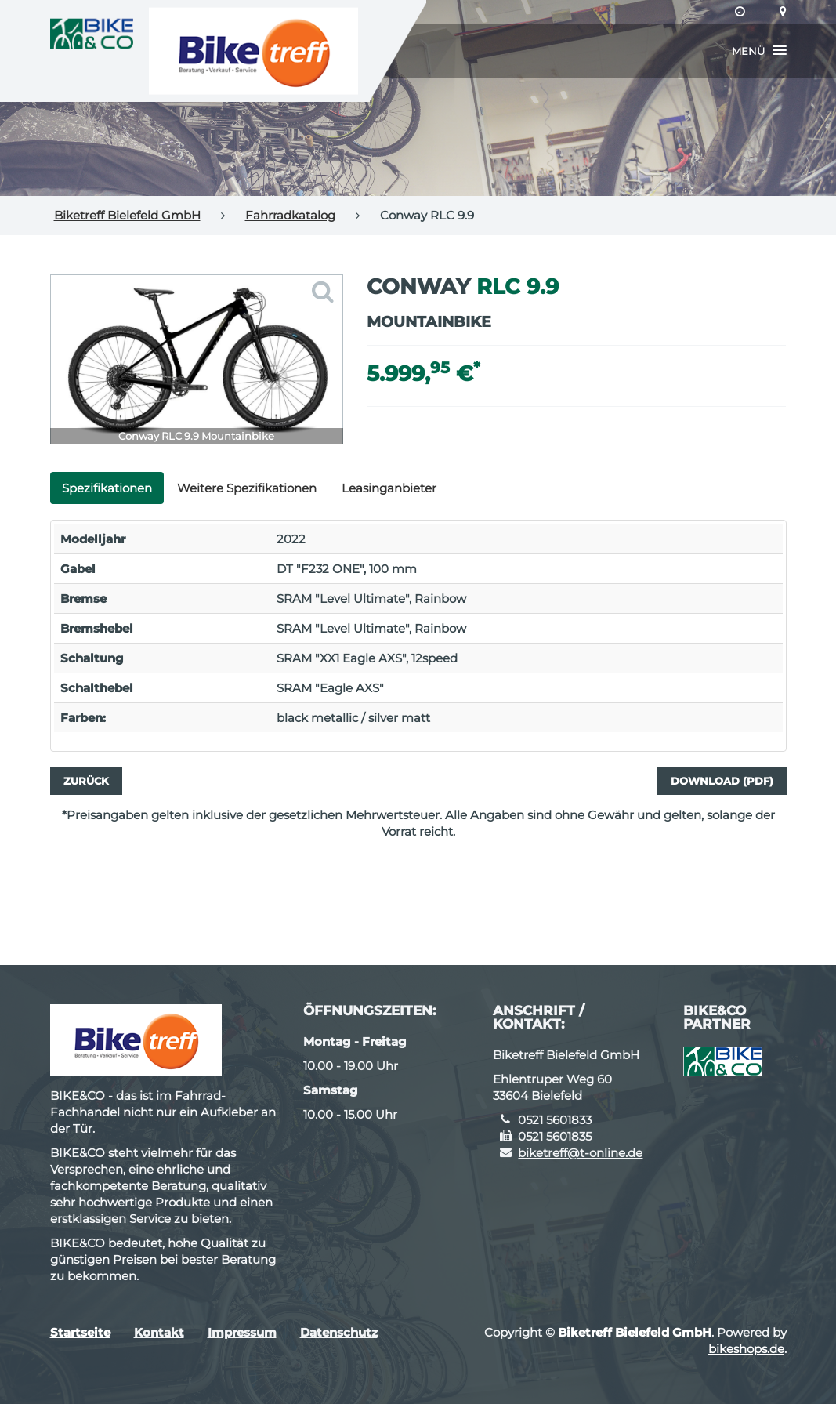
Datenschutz (339, 1332)
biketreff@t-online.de (580, 1152)
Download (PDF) (722, 781)
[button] (759, 50)
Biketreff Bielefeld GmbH (127, 215)
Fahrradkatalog (290, 215)
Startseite (80, 1332)
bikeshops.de (746, 1348)
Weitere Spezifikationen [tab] (247, 488)
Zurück (86, 781)
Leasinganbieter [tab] (389, 488)
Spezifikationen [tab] (107, 488)
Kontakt (159, 1332)
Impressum (242, 1332)
